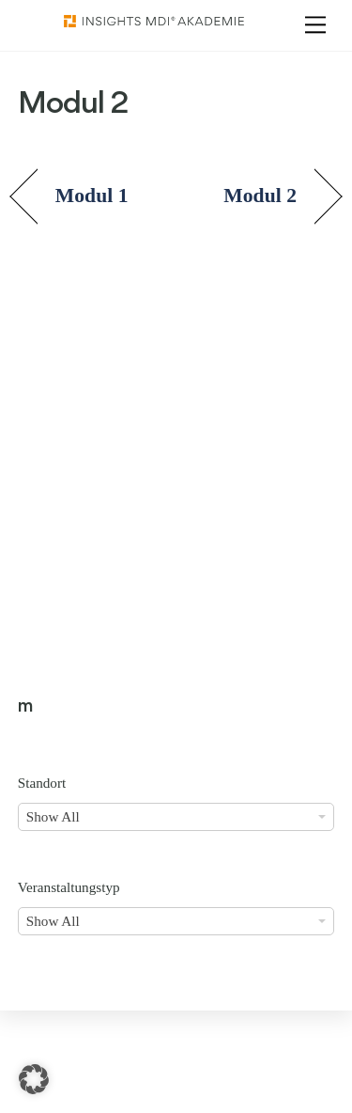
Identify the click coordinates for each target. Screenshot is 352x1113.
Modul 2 (260, 195)
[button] (34, 1079)
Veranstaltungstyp (69, 887)
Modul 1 (92, 195)
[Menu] (315, 25)
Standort (42, 783)
